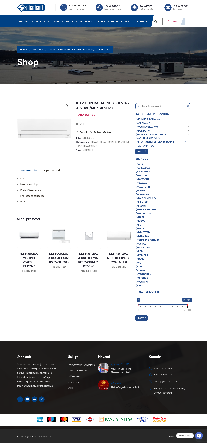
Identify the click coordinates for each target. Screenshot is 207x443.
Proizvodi (26, 21)
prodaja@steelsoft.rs (166, 382)
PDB (22, 201)
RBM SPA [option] (143, 255)
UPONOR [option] (143, 278)
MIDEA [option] (141, 228)
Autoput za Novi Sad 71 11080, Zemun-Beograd (166, 391)
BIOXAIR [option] (142, 175)
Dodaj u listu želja (102, 132)
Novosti (129, 21)
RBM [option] (140, 251)
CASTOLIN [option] (144, 187)
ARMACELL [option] (144, 168)
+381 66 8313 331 (180, 6)
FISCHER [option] (143, 202)
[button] (162, 114)
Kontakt (142, 21)
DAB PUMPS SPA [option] (147, 198)
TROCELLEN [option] (144, 274)
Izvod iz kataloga (29, 184)
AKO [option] (140, 164)
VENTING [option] (143, 281)
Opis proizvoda (52, 170)
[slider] (138, 305)
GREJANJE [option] (146, 123)
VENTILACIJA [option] (148, 127)
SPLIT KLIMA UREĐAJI (87, 146)
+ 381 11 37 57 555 (163, 368)
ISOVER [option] (142, 221)
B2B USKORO (146, 6)
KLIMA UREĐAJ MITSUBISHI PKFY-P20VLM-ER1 (119, 258)
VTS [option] (140, 285)
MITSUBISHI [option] (144, 236)
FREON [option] (142, 205)
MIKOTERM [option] (144, 232)
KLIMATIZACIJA (98, 142)
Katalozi (86, 21)
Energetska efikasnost (32, 196)
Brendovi (42, 21)
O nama (57, 21)
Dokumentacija (28, 170)
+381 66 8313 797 (112, 6)
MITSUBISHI (88, 150)
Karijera (100, 21)
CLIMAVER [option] (144, 194)
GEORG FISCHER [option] (147, 209)
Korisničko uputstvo (31, 190)
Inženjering (74, 388)
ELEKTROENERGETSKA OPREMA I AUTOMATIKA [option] (162, 143)
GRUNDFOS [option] (144, 213)
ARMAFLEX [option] (144, 171)
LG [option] (139, 224)
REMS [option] (141, 259)
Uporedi (83, 132)
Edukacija (115, 21)
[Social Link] (20, 399)
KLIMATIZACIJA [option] (150, 119)
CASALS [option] (142, 183)
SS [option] (139, 262)
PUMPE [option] (144, 131)
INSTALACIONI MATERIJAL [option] (155, 134)
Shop (70, 393)
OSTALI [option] (142, 243)
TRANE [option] (141, 270)
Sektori (71, 21)
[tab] (28, 170)
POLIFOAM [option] (144, 247)
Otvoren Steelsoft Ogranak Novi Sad (121, 370)
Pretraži (141, 151)
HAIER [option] (141, 217)
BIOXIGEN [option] (143, 179)
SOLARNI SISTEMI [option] (149, 138)
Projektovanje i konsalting (76, 367)
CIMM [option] (141, 190)
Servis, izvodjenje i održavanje (77, 379)
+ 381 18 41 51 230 (163, 375)
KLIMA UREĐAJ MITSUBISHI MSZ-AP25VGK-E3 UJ (59, 258)
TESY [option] (141, 266)
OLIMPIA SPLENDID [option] (148, 240)
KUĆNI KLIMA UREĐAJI (118, 142)
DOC (23, 178)
